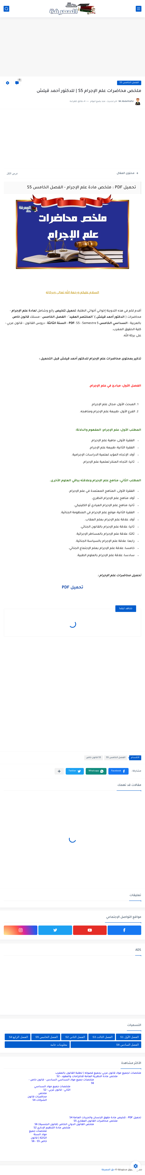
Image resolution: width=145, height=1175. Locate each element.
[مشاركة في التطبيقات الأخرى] (59, 771)
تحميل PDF (72, 588)
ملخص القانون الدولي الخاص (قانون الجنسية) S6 (64, 1124)
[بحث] (6, 9)
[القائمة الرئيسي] (138, 9)
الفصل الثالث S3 (103, 1037)
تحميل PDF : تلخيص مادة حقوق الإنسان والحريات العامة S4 (105, 1117)
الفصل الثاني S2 (75, 1037)
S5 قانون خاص (93, 758)
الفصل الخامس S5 (129, 83)
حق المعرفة (108, 1170)
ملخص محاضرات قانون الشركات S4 (37, 1097)
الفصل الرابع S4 (18, 1037)
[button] (118, 771)
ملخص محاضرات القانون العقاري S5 (96, 1121)
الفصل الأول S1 (129, 1037)
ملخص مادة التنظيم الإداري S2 (52, 1127)
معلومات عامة (58, 1044)
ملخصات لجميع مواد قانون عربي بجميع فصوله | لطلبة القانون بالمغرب (98, 1073)
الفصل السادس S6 (127, 1044)
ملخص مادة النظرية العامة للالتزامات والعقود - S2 (87, 1076)
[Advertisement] (72, 47)
